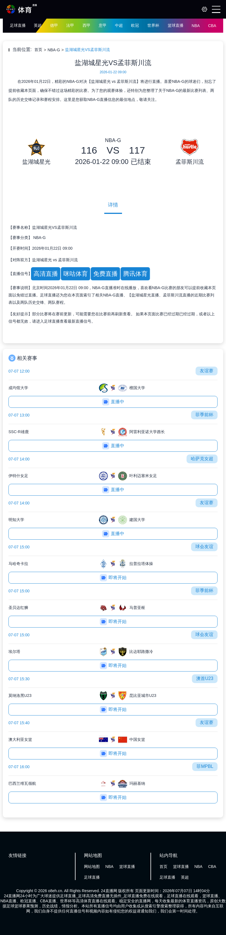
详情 (113, 205)
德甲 (54, 25)
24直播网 (109, 891)
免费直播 (105, 274)
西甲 (86, 25)
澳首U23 (204, 678)
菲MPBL (204, 766)
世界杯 (153, 25)
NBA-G (54, 50)
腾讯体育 (135, 274)
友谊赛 (206, 370)
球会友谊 (204, 546)
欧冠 (135, 25)
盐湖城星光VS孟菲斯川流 (87, 49)
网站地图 (92, 866)
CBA (212, 25)
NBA (196, 25)
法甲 (70, 25)
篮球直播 (175, 25)
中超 (119, 25)
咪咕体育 (75, 274)
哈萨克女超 (202, 458)
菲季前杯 (204, 414)
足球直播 (18, 25)
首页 (38, 49)
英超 (38, 25)
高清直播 (45, 274)
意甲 (103, 25)
